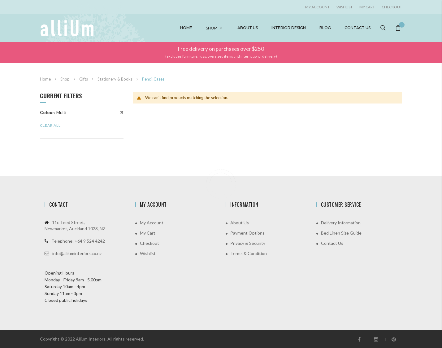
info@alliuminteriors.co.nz (77, 253)
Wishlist (344, 7)
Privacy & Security (247, 243)
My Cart (367, 7)
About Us (239, 222)
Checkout (392, 7)
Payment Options (247, 233)
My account (317, 7)
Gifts (84, 79)
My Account (151, 222)
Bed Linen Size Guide (341, 233)
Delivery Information (341, 222)
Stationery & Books (115, 79)
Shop (211, 28)
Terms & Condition (248, 253)
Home (186, 27)
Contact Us (332, 243)
